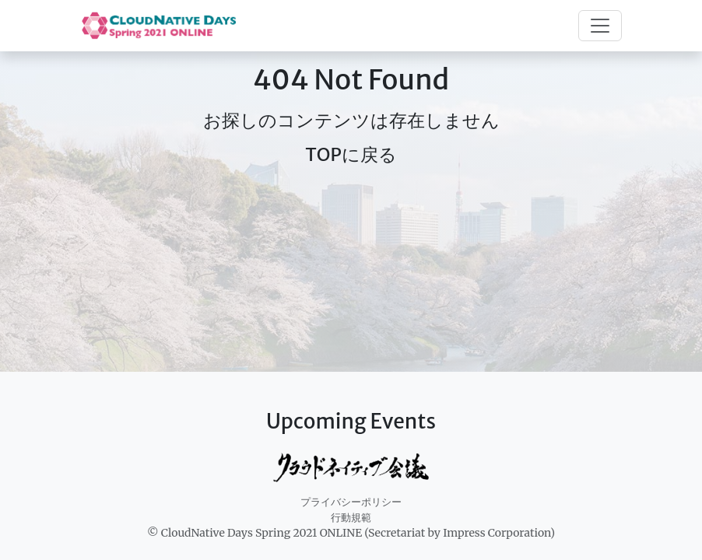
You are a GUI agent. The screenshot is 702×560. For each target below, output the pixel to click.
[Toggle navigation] (600, 25)
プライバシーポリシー (351, 502)
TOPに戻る (351, 154)
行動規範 (351, 517)
